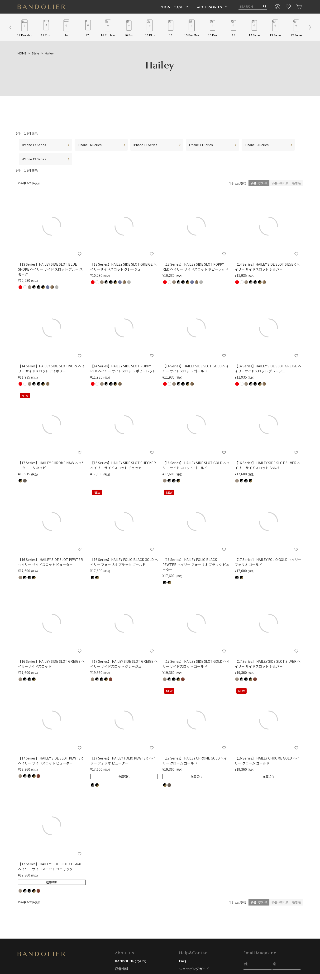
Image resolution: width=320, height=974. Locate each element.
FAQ (182, 961)
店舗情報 (121, 968)
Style (35, 53)
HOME (22, 53)
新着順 (296, 183)
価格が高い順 (279, 183)
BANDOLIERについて (131, 961)
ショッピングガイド (194, 968)
